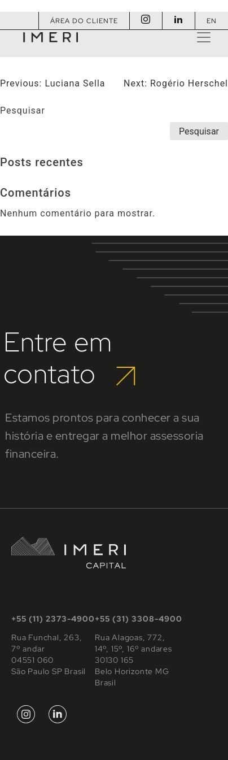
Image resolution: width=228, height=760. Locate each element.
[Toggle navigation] (203, 37)
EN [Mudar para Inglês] (212, 20)
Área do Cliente (84, 20)
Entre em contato (69, 358)
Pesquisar (22, 110)
